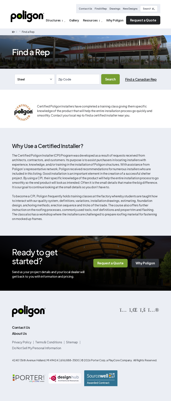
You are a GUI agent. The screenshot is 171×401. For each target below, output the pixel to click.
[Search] (149, 8)
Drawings (115, 8)
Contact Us (85, 8)
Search (110, 79)
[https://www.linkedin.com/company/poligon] (133, 309)
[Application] (35, 79)
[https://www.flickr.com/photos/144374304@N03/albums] (153, 309)
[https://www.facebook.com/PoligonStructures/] (142, 309)
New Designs (130, 8)
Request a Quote (143, 20)
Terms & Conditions (48, 342)
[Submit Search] (153, 9)
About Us (19, 333)
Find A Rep (101, 8)
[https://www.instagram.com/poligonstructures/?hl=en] (123, 309)
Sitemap (72, 342)
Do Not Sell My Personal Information (36, 348)
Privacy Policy (22, 342)
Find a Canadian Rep (141, 79)
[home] (13, 32)
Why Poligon (145, 263)
